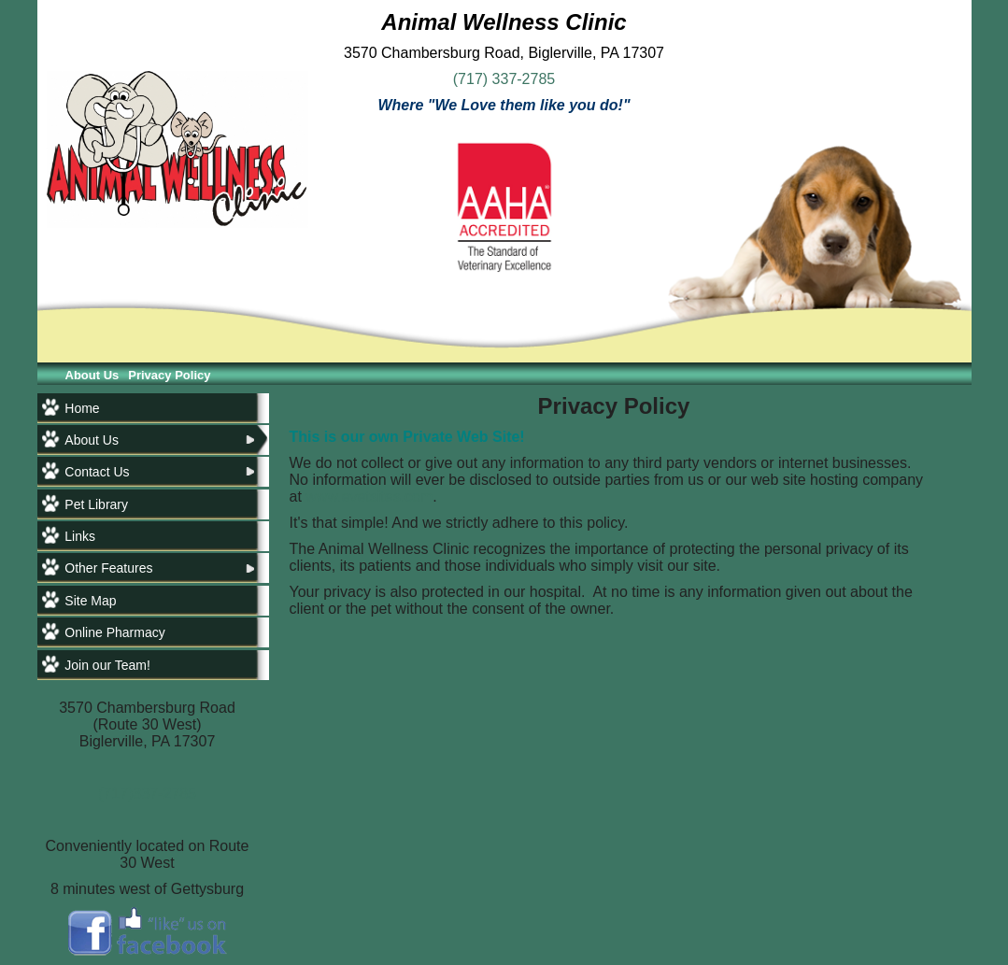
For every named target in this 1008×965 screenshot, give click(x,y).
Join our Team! (107, 665)
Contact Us (96, 471)
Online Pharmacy (114, 632)
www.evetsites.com (369, 496)
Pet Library (96, 504)
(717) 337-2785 (504, 79)
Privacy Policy (169, 375)
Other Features (108, 568)
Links (79, 536)
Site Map (90, 600)
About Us (92, 375)
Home (81, 408)
